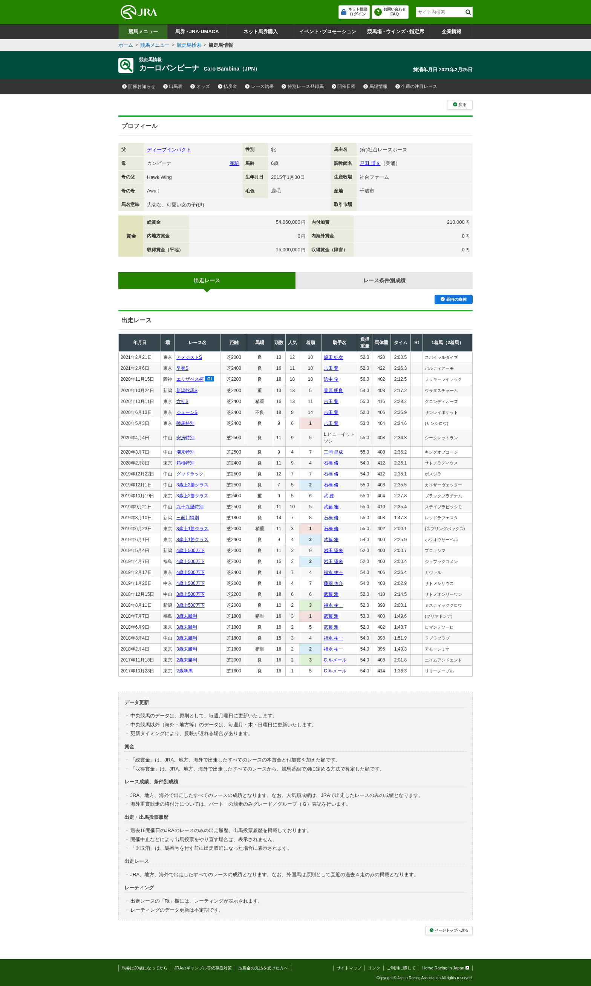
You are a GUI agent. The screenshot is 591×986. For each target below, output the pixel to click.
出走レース (207, 280)
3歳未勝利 (186, 616)
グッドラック (190, 474)
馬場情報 (375, 86)
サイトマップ (349, 968)
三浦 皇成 (333, 452)
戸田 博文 (370, 163)
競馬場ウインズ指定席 (395, 31)
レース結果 (259, 86)
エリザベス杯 (190, 379)
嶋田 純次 (333, 357)
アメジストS (189, 357)
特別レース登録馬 (303, 86)
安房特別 (185, 437)
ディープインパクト (169, 149)
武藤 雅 (331, 506)
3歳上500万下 (190, 594)
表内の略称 (454, 299)
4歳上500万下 (190, 550)
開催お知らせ (138, 86)
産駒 (234, 163)
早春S (182, 368)
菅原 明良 (333, 390)
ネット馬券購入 (260, 31)
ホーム (125, 45)
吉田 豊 (331, 368)
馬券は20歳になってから (145, 968)
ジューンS (187, 412)
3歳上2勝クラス (192, 485)
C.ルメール (335, 660)
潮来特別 (185, 452)
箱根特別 (185, 463)
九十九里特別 (190, 506)
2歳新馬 (184, 671)
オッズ (200, 86)
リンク (374, 968)
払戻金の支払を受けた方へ (263, 968)
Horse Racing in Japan (445, 968)
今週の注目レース (416, 86)
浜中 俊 (331, 379)
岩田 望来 (333, 550)
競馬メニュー (143, 31)
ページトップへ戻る (449, 930)
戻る (460, 104)
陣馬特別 (185, 423)
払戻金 (227, 86)
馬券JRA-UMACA (197, 31)
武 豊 (329, 495)
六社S (182, 401)
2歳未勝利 (186, 660)
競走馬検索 (189, 45)
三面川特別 (187, 517)
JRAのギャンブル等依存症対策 (203, 968)
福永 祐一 (333, 572)
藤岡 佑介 (333, 583)
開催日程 (344, 86)
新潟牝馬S (187, 390)
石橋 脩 (331, 463)
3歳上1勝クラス (192, 528)
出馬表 (173, 86)
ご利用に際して (401, 968)
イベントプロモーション (327, 31)
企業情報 (451, 31)
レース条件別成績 (384, 280)
